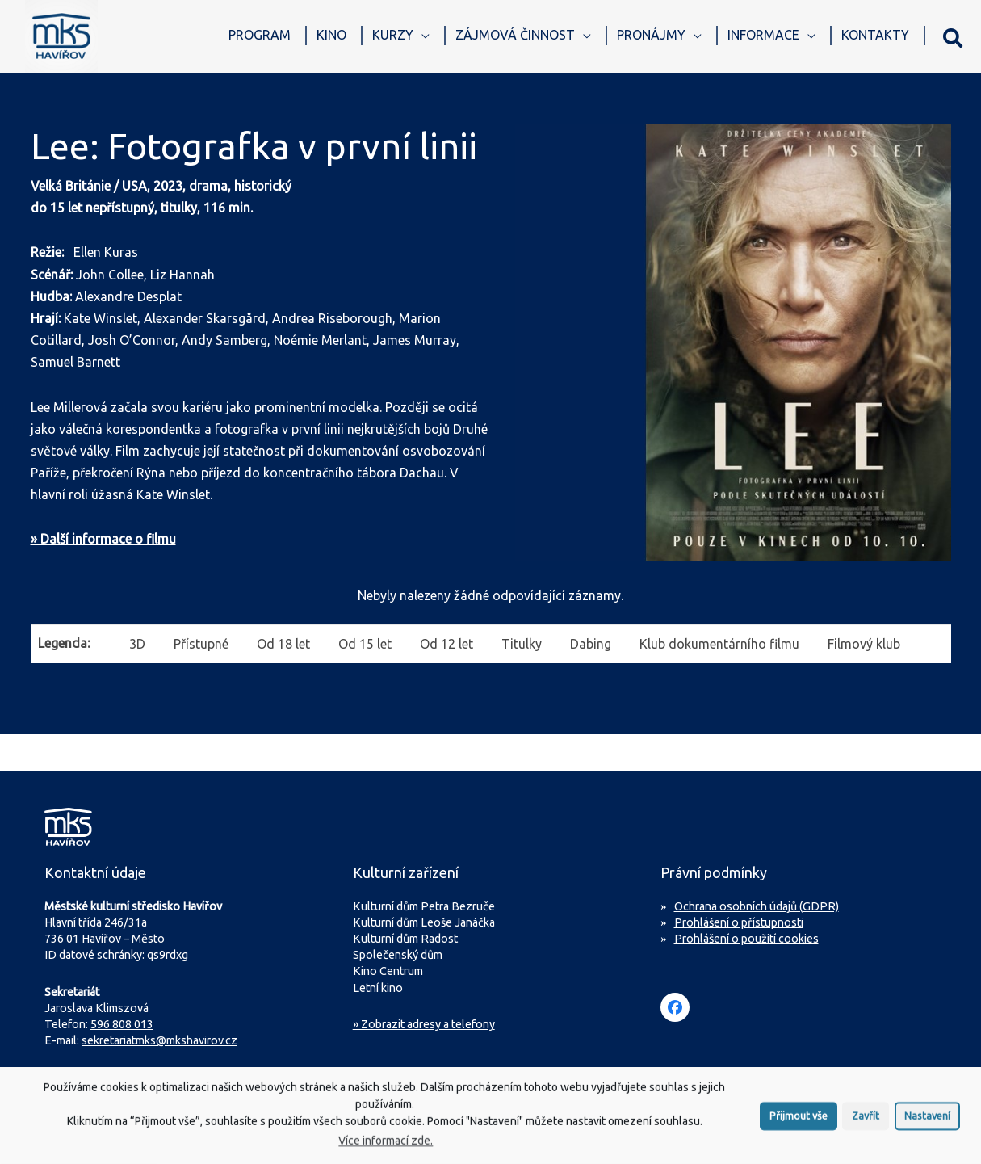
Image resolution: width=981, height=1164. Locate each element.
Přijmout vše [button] (798, 1122)
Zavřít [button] (865, 1122)
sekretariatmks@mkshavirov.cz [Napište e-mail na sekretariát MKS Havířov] (159, 1040)
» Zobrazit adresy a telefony (424, 1024)
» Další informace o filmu (103, 539)
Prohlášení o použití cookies (746, 938)
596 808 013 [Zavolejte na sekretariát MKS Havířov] (121, 1024)
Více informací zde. (385, 1147)
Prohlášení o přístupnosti (738, 922)
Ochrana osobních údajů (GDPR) (756, 906)
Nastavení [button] (927, 1122)
